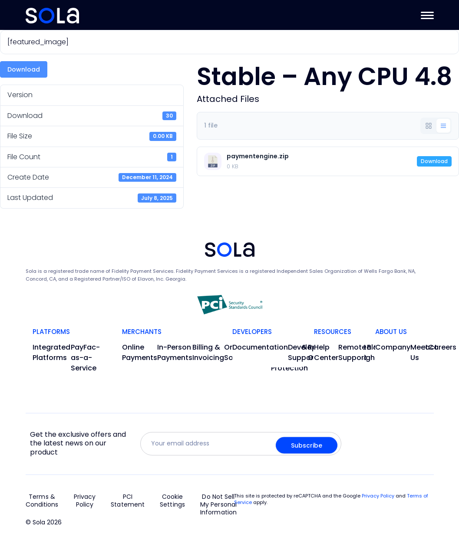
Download (23, 69)
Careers (442, 347)
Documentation (260, 347)
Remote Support (352, 352)
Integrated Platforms (51, 352)
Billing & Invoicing (208, 352)
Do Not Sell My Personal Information (218, 505)
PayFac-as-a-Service (85, 357)
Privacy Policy (85, 501)
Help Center (326, 352)
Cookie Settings (172, 501)
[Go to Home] (52, 15)
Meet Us (419, 352)
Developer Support (306, 352)
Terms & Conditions (42, 501)
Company (392, 347)
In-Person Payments (174, 352)
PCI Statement (128, 501)
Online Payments (139, 352)
